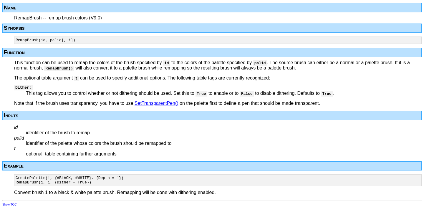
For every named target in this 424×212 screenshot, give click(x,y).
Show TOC (9, 208)
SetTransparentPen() (156, 104)
